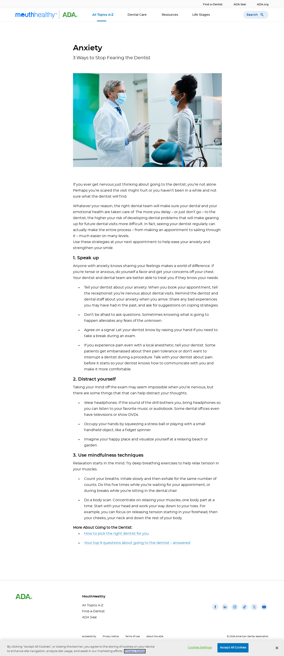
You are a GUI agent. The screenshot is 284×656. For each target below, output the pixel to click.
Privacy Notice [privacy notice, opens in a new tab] (135, 651)
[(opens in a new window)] (215, 610)
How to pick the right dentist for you (116, 533)
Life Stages (201, 14)
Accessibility (89, 636)
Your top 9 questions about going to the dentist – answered (137, 543)
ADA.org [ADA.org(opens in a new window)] (262, 4)
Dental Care (138, 14)
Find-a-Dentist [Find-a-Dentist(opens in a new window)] (213, 4)
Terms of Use (132, 636)
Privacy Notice (111, 636)
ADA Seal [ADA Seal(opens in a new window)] (240, 4)
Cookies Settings (200, 648)
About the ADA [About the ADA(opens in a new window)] (154, 636)
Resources (170, 14)
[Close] (277, 648)
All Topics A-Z (102, 14)
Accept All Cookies (233, 648)
